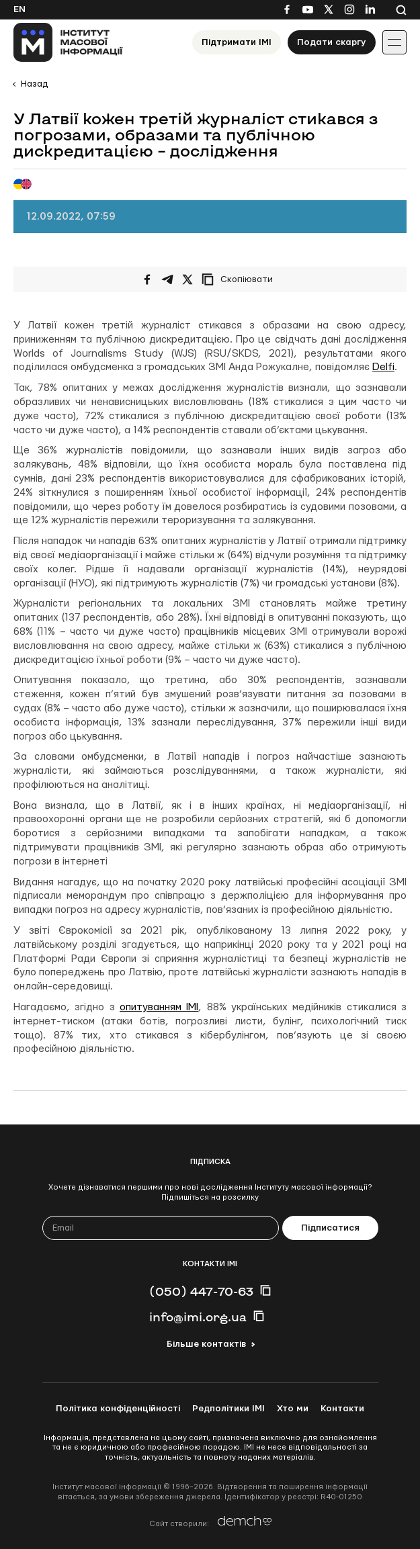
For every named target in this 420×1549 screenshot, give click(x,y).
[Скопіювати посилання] (241, 279)
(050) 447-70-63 (201, 1291)
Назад (34, 84)
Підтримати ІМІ (236, 42)
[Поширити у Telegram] (167, 279)
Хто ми (292, 1408)
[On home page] (68, 42)
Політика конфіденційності (118, 1408)
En (19, 9)
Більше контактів (206, 1344)
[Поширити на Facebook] (147, 279)
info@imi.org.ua (198, 1317)
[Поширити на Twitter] (187, 279)
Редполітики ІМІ (228, 1408)
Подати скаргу (331, 42)
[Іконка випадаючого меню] (394, 42)
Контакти (342, 1408)
